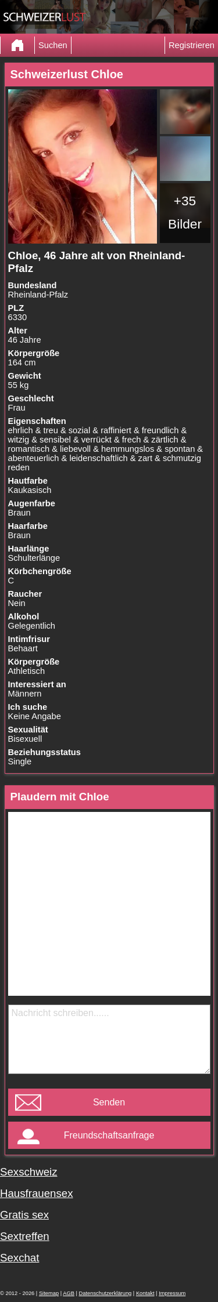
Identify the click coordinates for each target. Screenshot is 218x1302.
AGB (68, 1293)
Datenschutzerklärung (105, 1293)
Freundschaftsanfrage (109, 1135)
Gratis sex (24, 1215)
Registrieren (192, 45)
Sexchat (19, 1258)
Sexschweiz (29, 1172)
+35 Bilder (185, 212)
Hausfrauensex (36, 1193)
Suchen (52, 45)
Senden (109, 1102)
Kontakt (145, 1293)
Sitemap (49, 1293)
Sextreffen (24, 1236)
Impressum (172, 1293)
